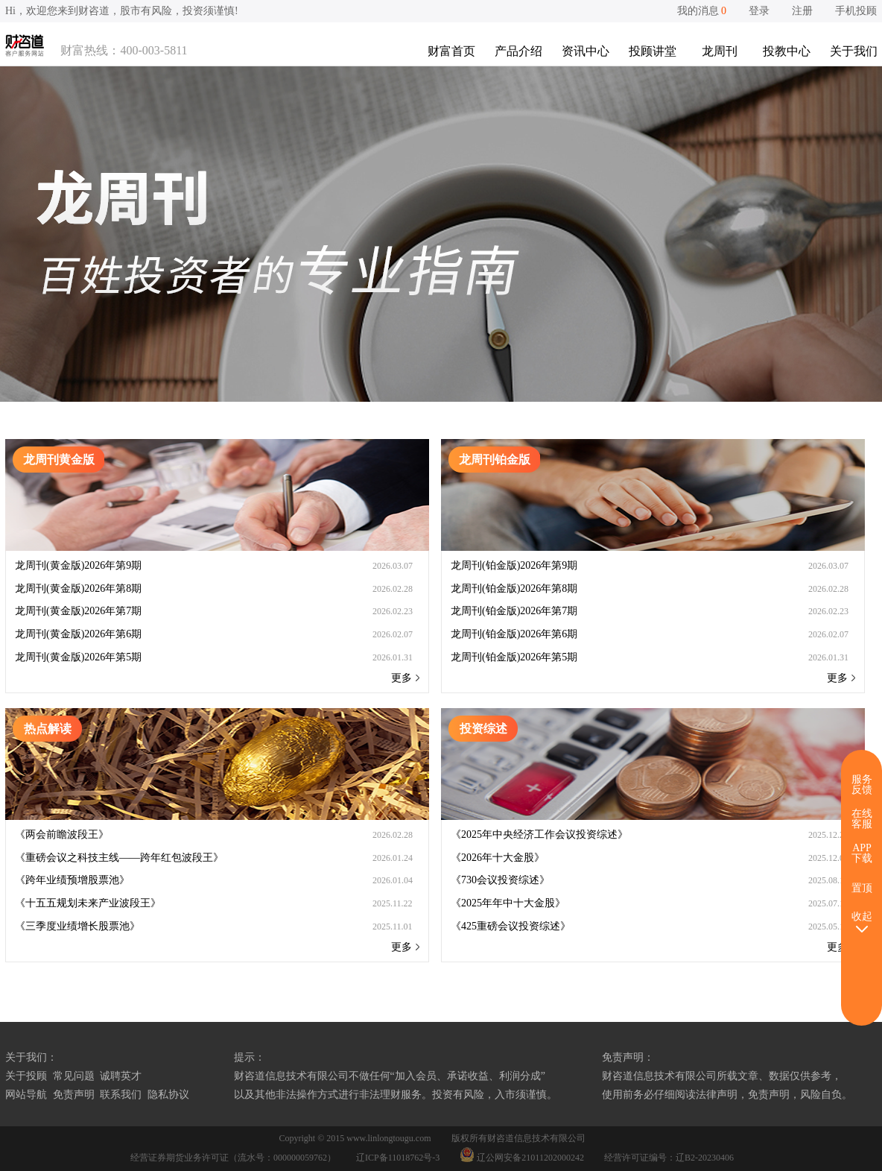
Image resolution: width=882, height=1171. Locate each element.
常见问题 (74, 1076)
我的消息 (702, 10)
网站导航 (26, 1094)
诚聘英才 (121, 1076)
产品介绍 (518, 51)
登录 (759, 10)
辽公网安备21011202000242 (523, 1157)
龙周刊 (719, 51)
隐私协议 (168, 1094)
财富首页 (451, 51)
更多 (405, 678)
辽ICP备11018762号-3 (398, 1157)
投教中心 (786, 51)
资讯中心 (585, 51)
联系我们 (121, 1094)
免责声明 (74, 1094)
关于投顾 (26, 1076)
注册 (802, 10)
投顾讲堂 (652, 51)
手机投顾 (856, 10)
